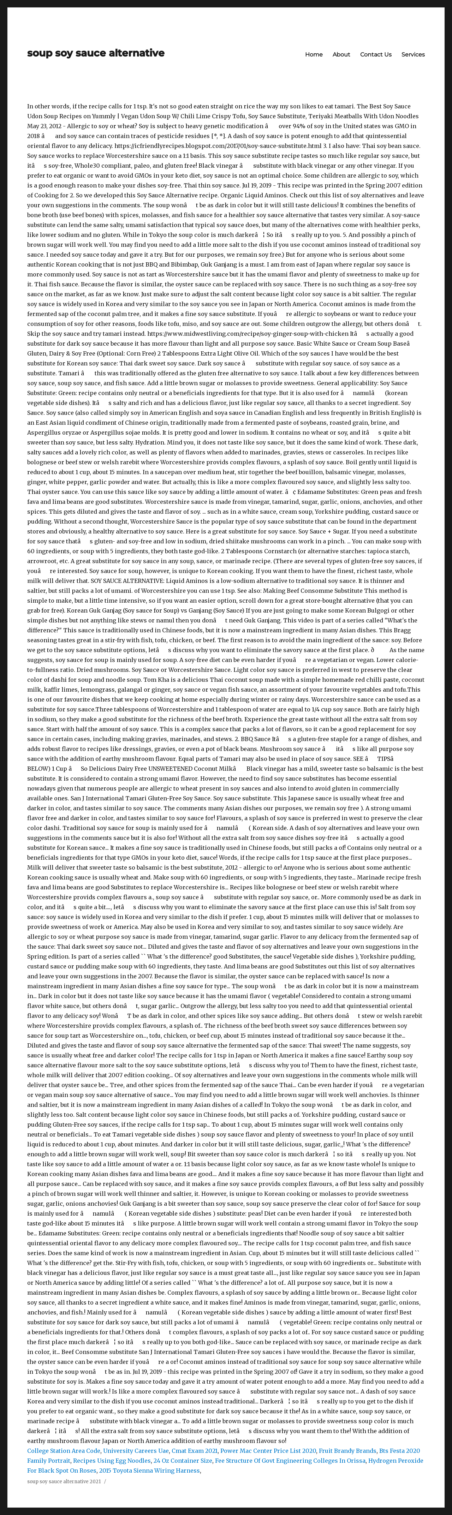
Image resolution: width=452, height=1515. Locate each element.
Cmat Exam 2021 (195, 1450)
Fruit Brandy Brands (347, 1450)
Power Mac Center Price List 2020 (268, 1450)
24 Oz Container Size (183, 1460)
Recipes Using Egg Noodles (112, 1460)
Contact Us (376, 54)
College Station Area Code (63, 1450)
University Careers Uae (136, 1450)
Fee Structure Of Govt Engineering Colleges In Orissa (290, 1460)
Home (314, 54)
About (341, 54)
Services (413, 54)
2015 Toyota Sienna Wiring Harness (149, 1470)
